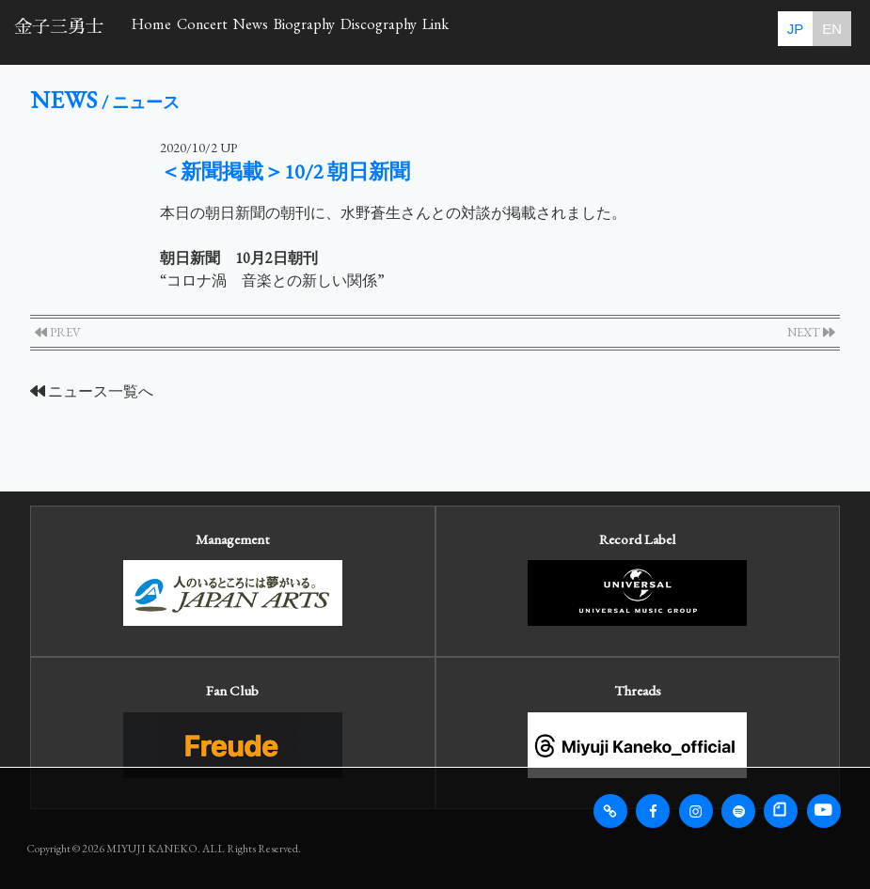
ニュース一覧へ (91, 391)
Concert (257, 30)
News (342, 30)
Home (169, 30)
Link (647, 30)
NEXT (811, 332)
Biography (434, 30)
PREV (58, 332)
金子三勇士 (58, 27)
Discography (550, 30)
